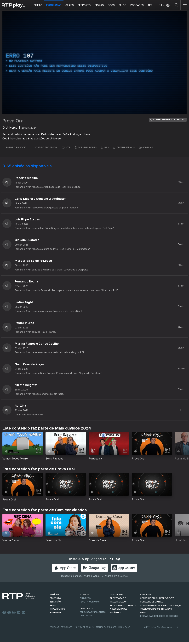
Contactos (86, 615)
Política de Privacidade (61, 627)
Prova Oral (13, 121)
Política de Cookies (84, 627)
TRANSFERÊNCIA (124, 147)
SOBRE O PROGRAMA (44, 147)
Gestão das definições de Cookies (159, 616)
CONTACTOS (116, 594)
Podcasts (137, 5)
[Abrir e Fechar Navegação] (185, 5)
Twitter (9, 612)
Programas (54, 5)
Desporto (84, 5)
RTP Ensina (56, 612)
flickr (23, 612)
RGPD (143, 612)
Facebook (4, 612)
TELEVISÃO (55, 602)
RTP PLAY (85, 594)
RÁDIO (53, 605)
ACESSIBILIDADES (86, 147)
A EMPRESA (145, 594)
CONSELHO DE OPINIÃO (151, 602)
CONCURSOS (86, 608)
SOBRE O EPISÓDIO (14, 147)
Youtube (19, 612)
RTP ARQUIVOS (57, 609)
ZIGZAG (99, 5)
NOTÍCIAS (54, 594)
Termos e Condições (106, 627)
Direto (38, 5)
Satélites (115, 612)
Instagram (14, 612)
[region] (94, 62)
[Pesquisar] (176, 5)
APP (150, 5)
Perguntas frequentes (93, 612)
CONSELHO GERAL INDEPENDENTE (157, 598)
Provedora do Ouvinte (123, 605)
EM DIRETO (85, 598)
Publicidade (124, 627)
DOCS (111, 5)
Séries (69, 5)
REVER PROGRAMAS (90, 602)
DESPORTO (55, 598)
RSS (105, 147)
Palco (122, 5)
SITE (66, 147)
